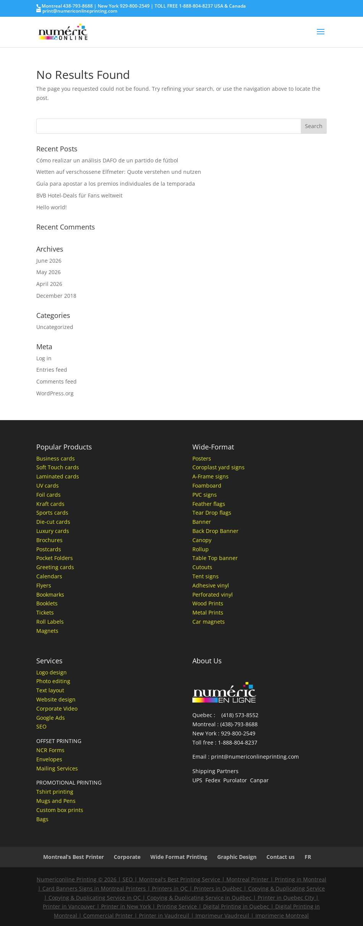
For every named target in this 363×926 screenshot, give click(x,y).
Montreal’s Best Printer (73, 856)
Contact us (280, 856)
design (66, 699)
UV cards (47, 485)
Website (46, 699)
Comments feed (56, 381)
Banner (201, 521)
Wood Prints (207, 603)
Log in (44, 358)
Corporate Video (56, 708)
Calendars (49, 576)
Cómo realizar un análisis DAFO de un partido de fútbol (107, 160)
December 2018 (56, 295)
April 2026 (49, 283)
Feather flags (208, 503)
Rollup (200, 549)
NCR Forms (50, 750)
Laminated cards (57, 476)
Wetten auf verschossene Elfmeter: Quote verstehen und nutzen (118, 171)
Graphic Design (237, 856)
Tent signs (205, 576)
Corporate (127, 856)
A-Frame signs (210, 476)
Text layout (50, 690)
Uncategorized (54, 327)
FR (308, 856)
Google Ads (50, 717)
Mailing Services (57, 768)
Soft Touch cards (57, 467)
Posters (201, 458)
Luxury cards (52, 530)
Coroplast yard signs (218, 467)
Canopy (201, 540)
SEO (41, 726)
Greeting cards (55, 567)
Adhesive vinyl (210, 585)
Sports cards (52, 512)
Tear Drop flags (211, 512)
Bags (42, 819)
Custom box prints (59, 810)
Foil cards (48, 494)
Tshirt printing (54, 791)
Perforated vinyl (212, 594)
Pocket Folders (54, 558)
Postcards (48, 549)
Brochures (49, 540)
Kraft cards (50, 503)
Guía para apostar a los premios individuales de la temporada (115, 183)
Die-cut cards (53, 521)
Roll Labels (50, 621)
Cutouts (202, 567)
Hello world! (51, 207)
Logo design (51, 672)
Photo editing (53, 681)
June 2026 (48, 260)
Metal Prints (207, 612)
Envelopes (49, 759)
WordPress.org (55, 393)
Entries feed (51, 369)
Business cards (55, 458)
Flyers (43, 585)
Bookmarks (50, 594)
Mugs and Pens (56, 800)
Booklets (47, 603)
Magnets (47, 630)
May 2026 (48, 272)
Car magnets (208, 621)
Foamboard (206, 485)
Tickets (45, 612)
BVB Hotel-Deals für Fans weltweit (79, 195)
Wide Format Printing (178, 856)
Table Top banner (215, 558)
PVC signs (204, 494)
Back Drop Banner (215, 530)
